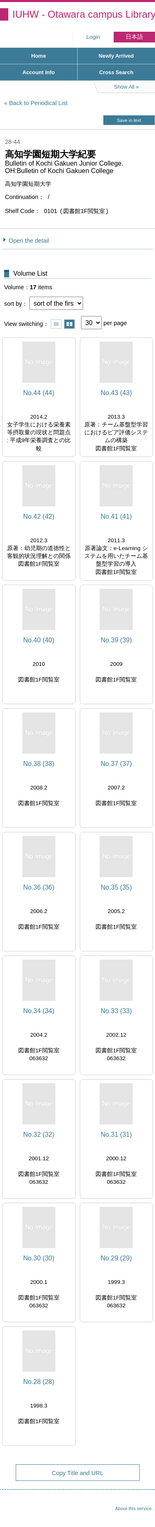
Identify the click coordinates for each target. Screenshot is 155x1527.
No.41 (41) (116, 516)
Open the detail (29, 240)
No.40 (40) (39, 640)
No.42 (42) (39, 516)
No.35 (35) (116, 887)
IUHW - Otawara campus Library (83, 14)
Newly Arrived (116, 56)
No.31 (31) (116, 1134)
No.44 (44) (39, 392)
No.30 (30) (39, 1258)
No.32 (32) (39, 1134)
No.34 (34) (39, 1010)
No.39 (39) (116, 640)
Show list (56, 324)
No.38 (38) (39, 763)
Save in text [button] (129, 120)
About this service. (134, 1508)
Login (93, 37)
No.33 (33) (116, 1010)
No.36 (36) (39, 887)
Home (38, 56)
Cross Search (116, 72)
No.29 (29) (116, 1258)
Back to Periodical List (38, 103)
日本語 (134, 37)
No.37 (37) (116, 763)
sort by (13, 303)
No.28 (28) (39, 1381)
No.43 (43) (116, 392)
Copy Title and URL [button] (77, 1473)
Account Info (38, 72)
